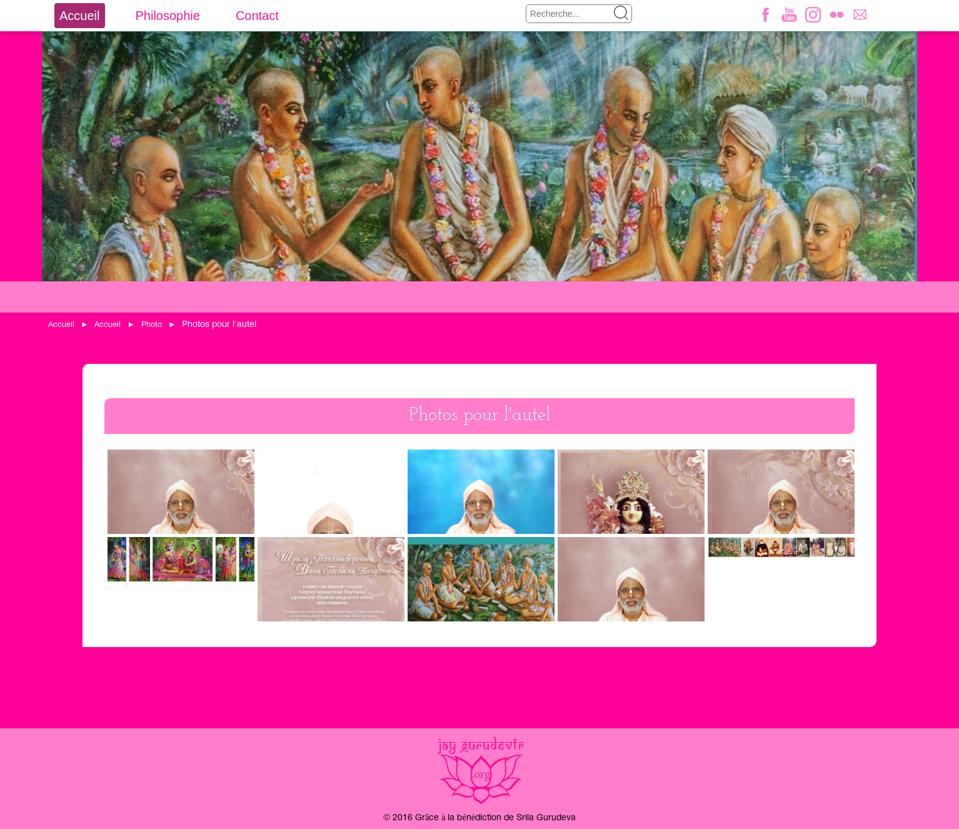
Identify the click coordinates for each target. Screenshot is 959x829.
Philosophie (167, 16)
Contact (257, 16)
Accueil (79, 16)
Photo (151, 324)
